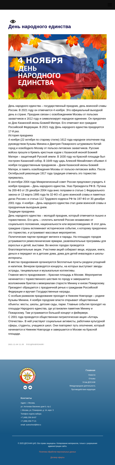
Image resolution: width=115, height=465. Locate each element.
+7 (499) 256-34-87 (28, 417)
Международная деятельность (82, 386)
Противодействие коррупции (83, 389)
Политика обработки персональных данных (57, 452)
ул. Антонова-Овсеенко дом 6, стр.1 (36, 407)
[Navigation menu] (110, 4)
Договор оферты (57, 457)
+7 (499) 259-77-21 (28, 421)
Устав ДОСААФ (88, 382)
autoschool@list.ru (33, 425)
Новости (91, 375)
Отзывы (92, 379)
